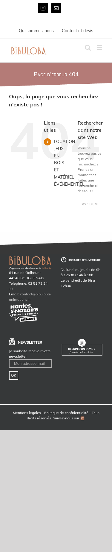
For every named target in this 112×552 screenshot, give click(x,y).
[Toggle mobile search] (88, 47)
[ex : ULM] (90, 204)
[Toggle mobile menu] (100, 47)
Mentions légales (27, 412)
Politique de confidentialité (66, 412)
